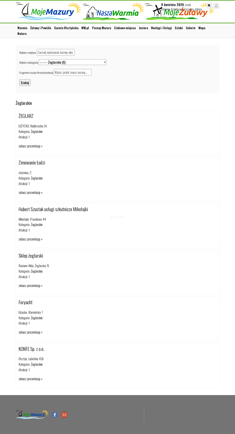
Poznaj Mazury (101, 28)
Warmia (22, 28)
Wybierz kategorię (28, 62)
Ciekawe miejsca (125, 28)
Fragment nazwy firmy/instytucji (36, 72)
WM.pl (85, 28)
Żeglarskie (37, 131)
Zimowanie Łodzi (32, 162)
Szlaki (179, 28)
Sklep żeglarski (31, 255)
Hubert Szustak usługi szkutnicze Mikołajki (53, 209)
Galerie (190, 28)
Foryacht (25, 302)
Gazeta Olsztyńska (66, 28)
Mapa (201, 28)
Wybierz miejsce (27, 52)
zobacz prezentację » (30, 145)
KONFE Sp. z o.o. (31, 348)
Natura (21, 33)
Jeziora (143, 28)
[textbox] (56, 52)
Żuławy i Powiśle (40, 28)
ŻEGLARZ (26, 115)
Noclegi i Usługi (161, 28)
